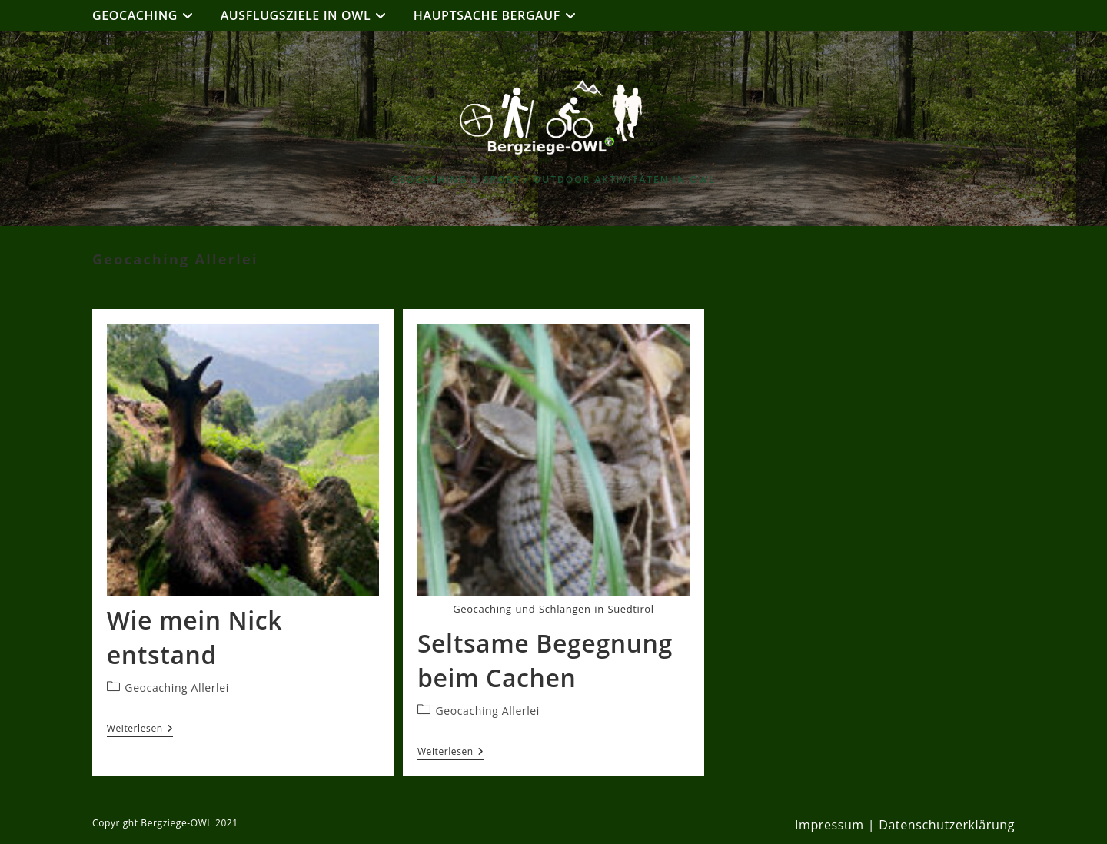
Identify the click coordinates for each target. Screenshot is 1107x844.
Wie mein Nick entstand (194, 637)
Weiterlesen (140, 729)
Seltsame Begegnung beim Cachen (545, 660)
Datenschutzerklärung (947, 824)
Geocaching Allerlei (176, 687)
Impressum (829, 824)
